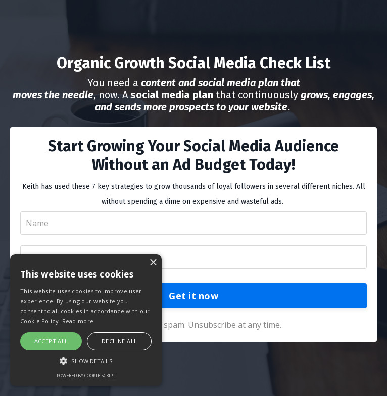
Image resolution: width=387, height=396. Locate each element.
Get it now (193, 296)
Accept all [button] (51, 341)
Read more (78, 321)
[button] (86, 360)
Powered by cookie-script (86, 375)
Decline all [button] (119, 341)
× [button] (153, 263)
